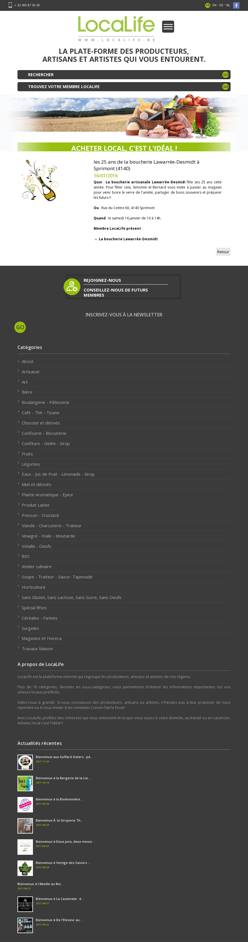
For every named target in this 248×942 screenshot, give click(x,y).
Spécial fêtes (34, 607)
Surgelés (30, 628)
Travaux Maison (37, 648)
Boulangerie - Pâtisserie (45, 402)
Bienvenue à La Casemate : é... (60, 899)
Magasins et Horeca (42, 638)
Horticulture (34, 587)
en (214, 5)
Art (25, 382)
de (221, 5)
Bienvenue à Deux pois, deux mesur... (65, 841)
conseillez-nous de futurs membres (116, 292)
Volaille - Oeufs (36, 546)
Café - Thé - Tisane (41, 412)
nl (228, 5)
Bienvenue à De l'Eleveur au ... (59, 920)
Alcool (27, 361)
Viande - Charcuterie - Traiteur (52, 525)
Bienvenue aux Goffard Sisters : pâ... (64, 757)
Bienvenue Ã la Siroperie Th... (59, 820)
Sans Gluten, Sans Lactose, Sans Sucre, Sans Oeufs (71, 597)
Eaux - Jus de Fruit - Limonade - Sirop (58, 474)
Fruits (27, 454)
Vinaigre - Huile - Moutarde (48, 536)
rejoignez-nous (102, 280)
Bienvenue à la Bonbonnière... (59, 799)
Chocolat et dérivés (41, 423)
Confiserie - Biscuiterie (44, 433)
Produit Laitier (36, 505)
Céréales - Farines (40, 618)
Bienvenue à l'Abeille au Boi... (40, 884)
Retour (223, 251)
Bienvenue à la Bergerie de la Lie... (63, 778)
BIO (25, 556)
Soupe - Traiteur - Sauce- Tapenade (57, 577)
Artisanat (31, 371)
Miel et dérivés (36, 484)
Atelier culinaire (37, 566)
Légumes (31, 464)
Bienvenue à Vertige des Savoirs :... (63, 862)
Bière (27, 392)
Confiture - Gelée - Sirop (46, 443)
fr (208, 5)
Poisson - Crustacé (40, 515)
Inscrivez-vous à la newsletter (124, 315)
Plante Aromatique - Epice (47, 494)
